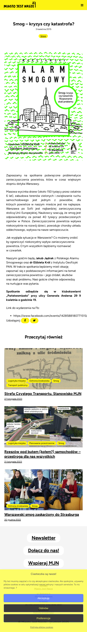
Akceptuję (43, 598)
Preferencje (44, 618)
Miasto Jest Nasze (20, 5)
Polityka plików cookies (41, 627)
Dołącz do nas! (43, 550)
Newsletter (44, 538)
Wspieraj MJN (43, 563)
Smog (43, 36)
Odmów (43, 608)
